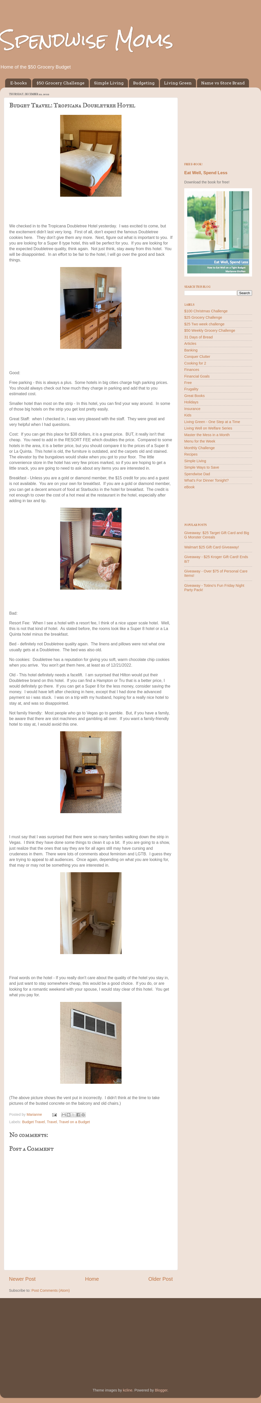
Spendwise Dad (197, 474)
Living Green (178, 83)
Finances (191, 370)
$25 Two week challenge (204, 324)
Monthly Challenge (199, 448)
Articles (190, 343)
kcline (127, 1390)
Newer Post (22, 1279)
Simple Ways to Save (201, 467)
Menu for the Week (199, 441)
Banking (191, 350)
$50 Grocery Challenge (60, 83)
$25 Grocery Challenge (203, 317)
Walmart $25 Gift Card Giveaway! (211, 547)
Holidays (191, 402)
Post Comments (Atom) (50, 1290)
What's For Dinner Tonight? (206, 480)
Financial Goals (197, 376)
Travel (52, 1122)
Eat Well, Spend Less (205, 172)
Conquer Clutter (197, 357)
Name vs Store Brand (223, 83)
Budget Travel (33, 1122)
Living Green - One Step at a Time (212, 422)
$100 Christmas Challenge (206, 311)
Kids (187, 415)
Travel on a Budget (74, 1122)
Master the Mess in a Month (207, 435)
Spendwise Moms (86, 40)
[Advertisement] (218, 123)
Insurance (192, 409)
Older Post (160, 1279)
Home (92, 1279)
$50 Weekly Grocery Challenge (209, 330)
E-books (18, 83)
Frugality (191, 389)
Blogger (161, 1390)
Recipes (191, 454)
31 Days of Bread (198, 337)
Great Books (194, 396)
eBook (189, 487)
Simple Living (109, 83)
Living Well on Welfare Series (208, 428)
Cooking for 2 (195, 363)
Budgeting (144, 83)
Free (188, 383)
